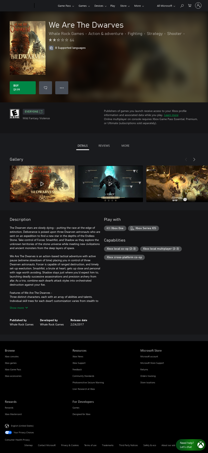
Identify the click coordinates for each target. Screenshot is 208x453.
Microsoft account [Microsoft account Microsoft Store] (149, 356)
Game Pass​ (64, 5)
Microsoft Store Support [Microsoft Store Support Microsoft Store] (152, 363)
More (137, 5)
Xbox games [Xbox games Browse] (11, 363)
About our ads (168, 445)
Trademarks (108, 445)
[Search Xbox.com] (181, 5)
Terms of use (90, 445)
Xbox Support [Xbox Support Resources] (79, 363)
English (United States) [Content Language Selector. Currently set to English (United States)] (22, 425)
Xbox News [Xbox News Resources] (78, 356)
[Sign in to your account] (198, 5)
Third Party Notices (128, 445)
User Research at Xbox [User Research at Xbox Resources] (84, 389)
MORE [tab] (125, 145)
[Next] (194, 159)
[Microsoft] (19, 5)
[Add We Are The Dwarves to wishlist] (45, 87)
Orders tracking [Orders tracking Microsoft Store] (148, 376)
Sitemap (28, 445)
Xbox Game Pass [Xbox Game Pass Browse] (13, 369)
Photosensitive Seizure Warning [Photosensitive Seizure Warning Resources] (88, 382)
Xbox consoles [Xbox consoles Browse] (12, 356)
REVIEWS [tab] (104, 145)
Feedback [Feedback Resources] (77, 369)
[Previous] (186, 159)
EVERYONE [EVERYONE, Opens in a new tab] (33, 111)
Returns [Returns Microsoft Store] (144, 369)
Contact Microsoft (47, 445)
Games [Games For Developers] (76, 407)
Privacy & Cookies (70, 445)
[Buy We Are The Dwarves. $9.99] (23, 87)
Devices (98, 5)
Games (83, 5)
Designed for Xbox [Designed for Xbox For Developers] (81, 414)
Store (123, 5)
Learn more (171, 115)
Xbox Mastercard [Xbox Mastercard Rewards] (13, 414)
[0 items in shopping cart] (189, 5)
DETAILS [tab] (83, 145)
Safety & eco (149, 445)
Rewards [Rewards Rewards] (9, 407)
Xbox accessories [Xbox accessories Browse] (13, 376)
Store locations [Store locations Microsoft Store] (147, 382)
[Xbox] (45, 5)
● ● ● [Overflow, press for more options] (62, 88)
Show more (19, 308)
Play (112, 5)
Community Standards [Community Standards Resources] (83, 376)
